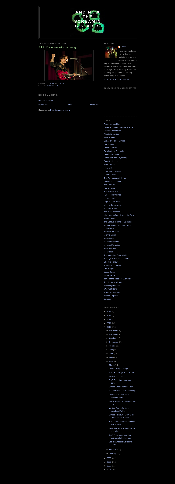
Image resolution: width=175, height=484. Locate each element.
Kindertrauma (110, 218)
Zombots (108, 299)
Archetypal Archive (112, 124)
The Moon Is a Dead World (115, 255)
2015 (109, 311)
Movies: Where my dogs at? (121, 387)
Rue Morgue (109, 269)
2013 (109, 315)
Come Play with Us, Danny (115, 158)
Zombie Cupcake (111, 296)
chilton (50, 85)
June (111, 353)
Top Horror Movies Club (114, 282)
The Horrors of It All (112, 191)
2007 (109, 466)
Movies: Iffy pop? (116, 376)
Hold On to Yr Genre (112, 181)
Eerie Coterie (109, 164)
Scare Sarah (109, 272)
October (113, 338)
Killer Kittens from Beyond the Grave (119, 215)
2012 (109, 319)
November (114, 334)
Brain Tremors (110, 137)
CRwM (124, 47)
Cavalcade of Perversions (115, 151)
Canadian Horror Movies (114, 141)
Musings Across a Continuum (116, 258)
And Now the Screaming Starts (87, 19)
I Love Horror (109, 198)
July (111, 350)
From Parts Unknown (113, 171)
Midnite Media (110, 235)
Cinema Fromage (111, 154)
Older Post (94, 105)
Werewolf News (110, 289)
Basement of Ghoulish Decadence (118, 127)
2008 (109, 462)
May (111, 357)
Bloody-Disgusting (112, 134)
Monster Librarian (111, 242)
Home (69, 105)
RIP (56, 85)
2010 (109, 327)
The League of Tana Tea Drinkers (118, 222)
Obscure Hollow (111, 262)
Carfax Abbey (110, 144)
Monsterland (109, 252)
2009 (109, 458)
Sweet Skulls (109, 275)
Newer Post (43, 105)
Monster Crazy (110, 238)
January (113, 453)
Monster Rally (110, 248)
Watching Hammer (112, 285)
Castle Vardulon (111, 148)
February (113, 449)
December (114, 330)
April (111, 361)
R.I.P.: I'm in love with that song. (122, 391)
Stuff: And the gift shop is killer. (122, 372)
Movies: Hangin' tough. (118, 368)
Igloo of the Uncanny (113, 205)
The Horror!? (109, 185)
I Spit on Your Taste (112, 202)
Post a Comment (46, 100)
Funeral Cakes (110, 175)
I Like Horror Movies (112, 195)
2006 (109, 470)
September (114, 342)
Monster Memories (112, 245)
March (112, 365)
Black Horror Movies (112, 131)
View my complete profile (117, 80)
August (112, 346)
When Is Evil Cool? (112, 292)
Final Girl (108, 168)
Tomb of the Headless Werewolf (117, 279)
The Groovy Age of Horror (115, 178)
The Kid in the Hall (112, 212)
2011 (109, 323)
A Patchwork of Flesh (113, 265)
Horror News (109, 188)
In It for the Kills (110, 208)
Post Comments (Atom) (60, 110)
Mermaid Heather (111, 231)
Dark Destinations (111, 161)
